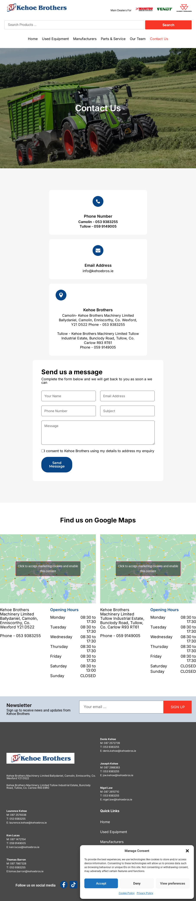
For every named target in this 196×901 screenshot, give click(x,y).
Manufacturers (84, 39)
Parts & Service (113, 39)
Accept (101, 883)
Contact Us (159, 39)
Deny (136, 883)
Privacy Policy (145, 893)
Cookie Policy (127, 893)
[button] (187, 851)
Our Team (138, 39)
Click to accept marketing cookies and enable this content (48, 568)
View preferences (172, 883)
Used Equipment (55, 39)
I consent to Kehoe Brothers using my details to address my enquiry (99, 451)
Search (168, 25)
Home (33, 39)
